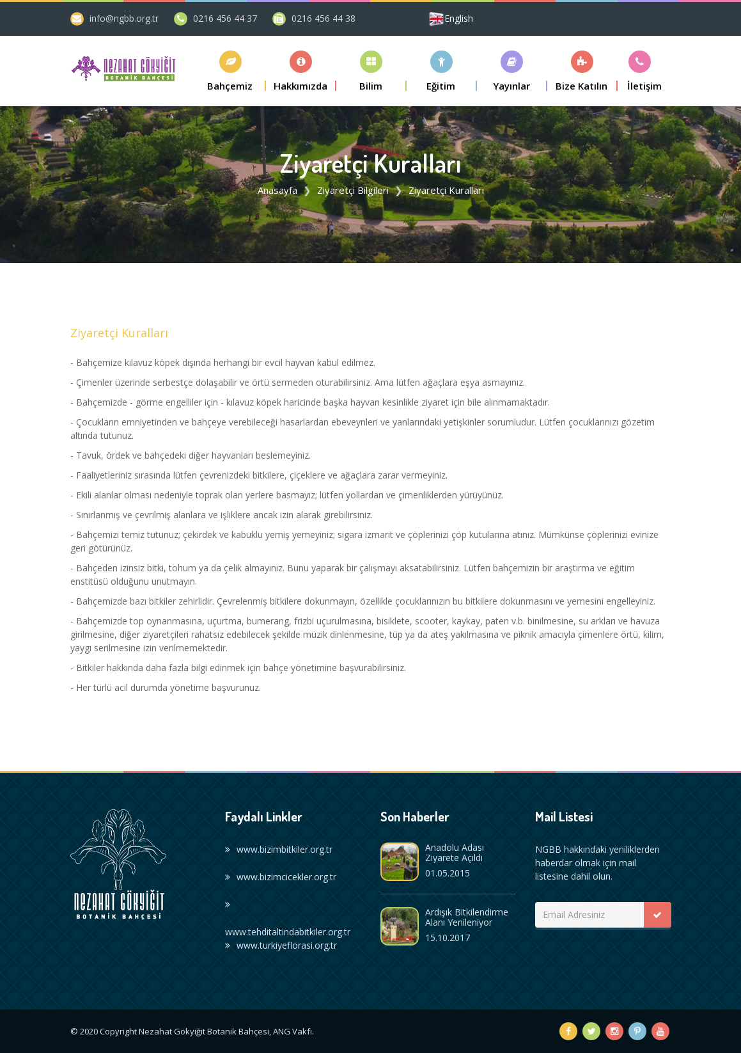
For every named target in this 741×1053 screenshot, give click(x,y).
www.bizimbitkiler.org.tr (278, 849)
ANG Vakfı (292, 1031)
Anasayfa (277, 190)
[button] (231, 71)
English (458, 18)
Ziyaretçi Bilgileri (353, 190)
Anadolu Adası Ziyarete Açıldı (454, 852)
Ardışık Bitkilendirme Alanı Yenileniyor (466, 917)
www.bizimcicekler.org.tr (280, 877)
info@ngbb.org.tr (124, 18)
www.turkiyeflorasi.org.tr (281, 945)
